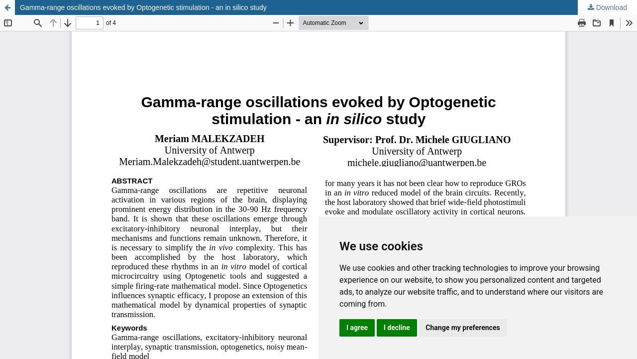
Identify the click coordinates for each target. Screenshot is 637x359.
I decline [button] (397, 328)
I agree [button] (357, 328)
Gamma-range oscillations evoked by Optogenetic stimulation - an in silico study (143, 7)
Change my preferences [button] (462, 328)
